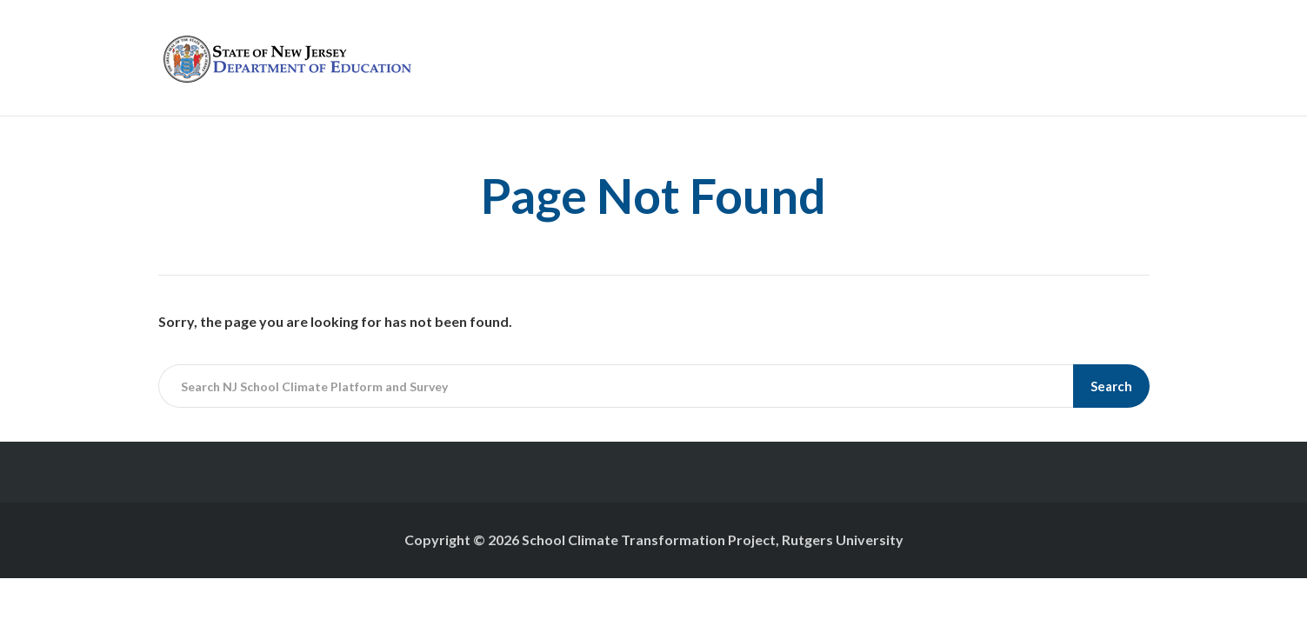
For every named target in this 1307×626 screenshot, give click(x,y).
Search (1111, 386)
